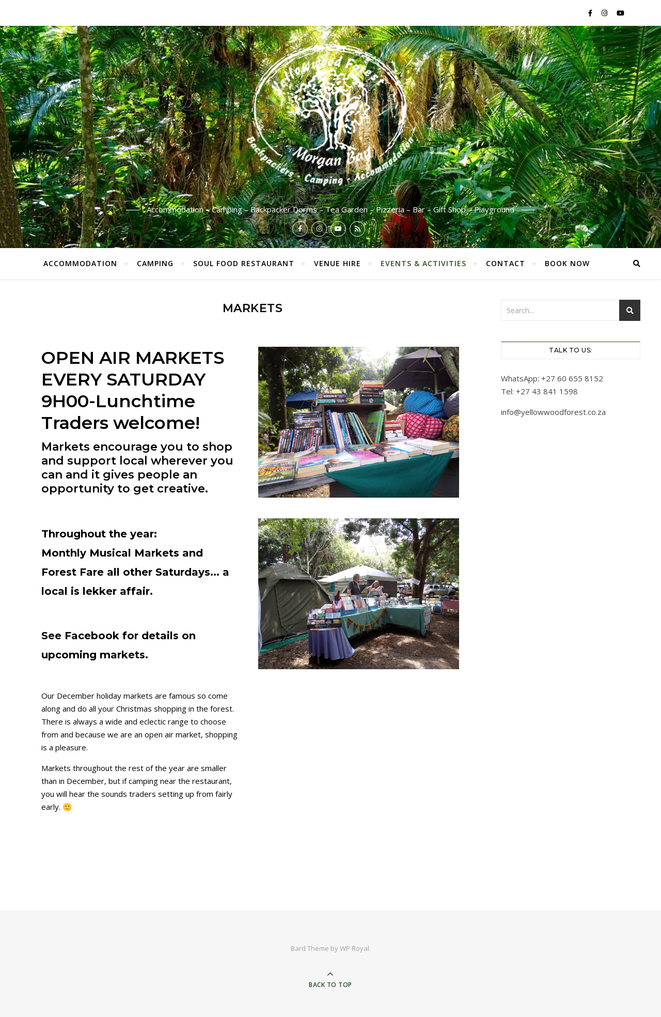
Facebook (93, 635)
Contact (505, 263)
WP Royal (354, 948)
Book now (567, 263)
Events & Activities (423, 263)
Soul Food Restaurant (243, 263)
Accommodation (80, 263)
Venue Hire (337, 263)
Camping (155, 263)
